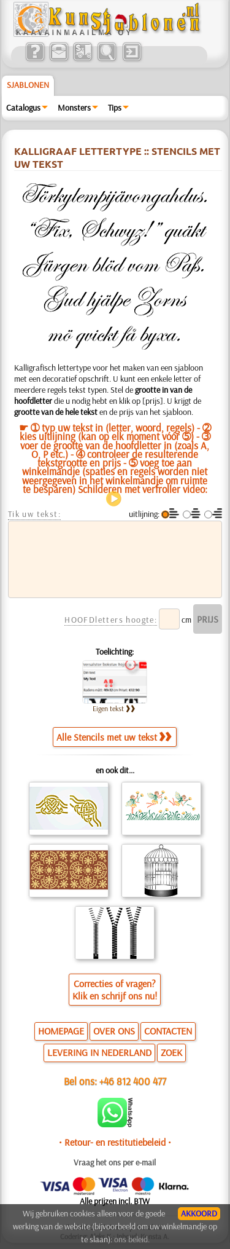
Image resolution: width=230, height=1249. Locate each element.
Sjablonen (28, 84)
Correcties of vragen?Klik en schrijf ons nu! (114, 989)
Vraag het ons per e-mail (115, 1162)
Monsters (74, 107)
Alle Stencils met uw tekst (113, 737)
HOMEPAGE (61, 1031)
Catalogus (23, 107)
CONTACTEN (168, 1031)
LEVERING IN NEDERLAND (99, 1052)
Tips (114, 107)
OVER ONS (114, 1031)
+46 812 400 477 (132, 1080)
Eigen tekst (114, 708)
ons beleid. (132, 1239)
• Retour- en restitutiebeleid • (115, 1142)
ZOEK (171, 1052)
